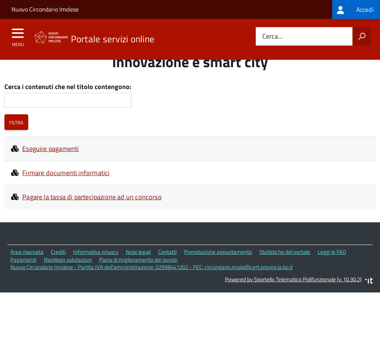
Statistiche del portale (284, 269)
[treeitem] (356, 9)
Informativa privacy (95, 269)
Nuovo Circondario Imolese (45, 9)
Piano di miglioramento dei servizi (138, 276)
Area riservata (26, 269)
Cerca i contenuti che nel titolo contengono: (67, 104)
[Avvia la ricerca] (362, 36)
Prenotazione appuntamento (218, 269)
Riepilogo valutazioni (68, 276)
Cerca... (272, 36)
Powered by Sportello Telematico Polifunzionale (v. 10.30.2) (293, 296)
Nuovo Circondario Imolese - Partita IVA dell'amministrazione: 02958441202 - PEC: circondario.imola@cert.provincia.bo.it (151, 284)
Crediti (58, 269)
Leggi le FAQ (332, 269)
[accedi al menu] (18, 35)
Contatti (167, 269)
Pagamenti (23, 276)
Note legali (138, 269)
